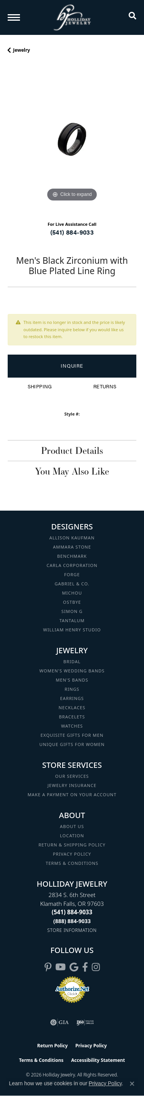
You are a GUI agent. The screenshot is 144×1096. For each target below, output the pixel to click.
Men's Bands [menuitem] (72, 680)
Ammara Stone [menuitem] (72, 547)
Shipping (40, 386)
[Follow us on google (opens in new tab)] (74, 967)
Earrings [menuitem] (72, 698)
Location (72, 835)
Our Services (72, 776)
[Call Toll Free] (72, 921)
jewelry (21, 50)
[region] (72, 139)
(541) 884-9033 (72, 232)
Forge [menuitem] (72, 574)
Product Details (72, 450)
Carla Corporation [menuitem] (72, 565)
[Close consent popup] (132, 1083)
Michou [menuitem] (72, 593)
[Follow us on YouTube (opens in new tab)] (60, 967)
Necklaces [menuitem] (72, 707)
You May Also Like (72, 471)
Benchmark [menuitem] (72, 556)
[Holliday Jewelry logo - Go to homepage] (72, 17)
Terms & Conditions (72, 863)
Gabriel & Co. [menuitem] (72, 584)
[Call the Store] (72, 912)
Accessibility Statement (98, 1060)
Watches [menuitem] (72, 726)
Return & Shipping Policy (72, 845)
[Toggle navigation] (14, 17)
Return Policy (52, 1045)
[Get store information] (72, 930)
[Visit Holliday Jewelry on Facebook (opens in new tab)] (85, 967)
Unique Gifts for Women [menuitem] (72, 744)
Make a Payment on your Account (72, 794)
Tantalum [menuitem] (72, 620)
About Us (72, 826)
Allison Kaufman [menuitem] (72, 538)
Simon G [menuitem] (72, 611)
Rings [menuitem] (72, 689)
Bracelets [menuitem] (72, 717)
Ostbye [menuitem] (72, 602)
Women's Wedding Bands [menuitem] (71, 671)
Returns (105, 386)
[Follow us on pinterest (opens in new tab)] (48, 967)
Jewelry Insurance (72, 785)
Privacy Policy (72, 854)
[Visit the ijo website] (85, 1022)
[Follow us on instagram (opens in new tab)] (96, 967)
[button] (132, 17)
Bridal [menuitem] (72, 661)
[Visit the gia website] (59, 1022)
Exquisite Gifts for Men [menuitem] (72, 735)
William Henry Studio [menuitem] (72, 630)
